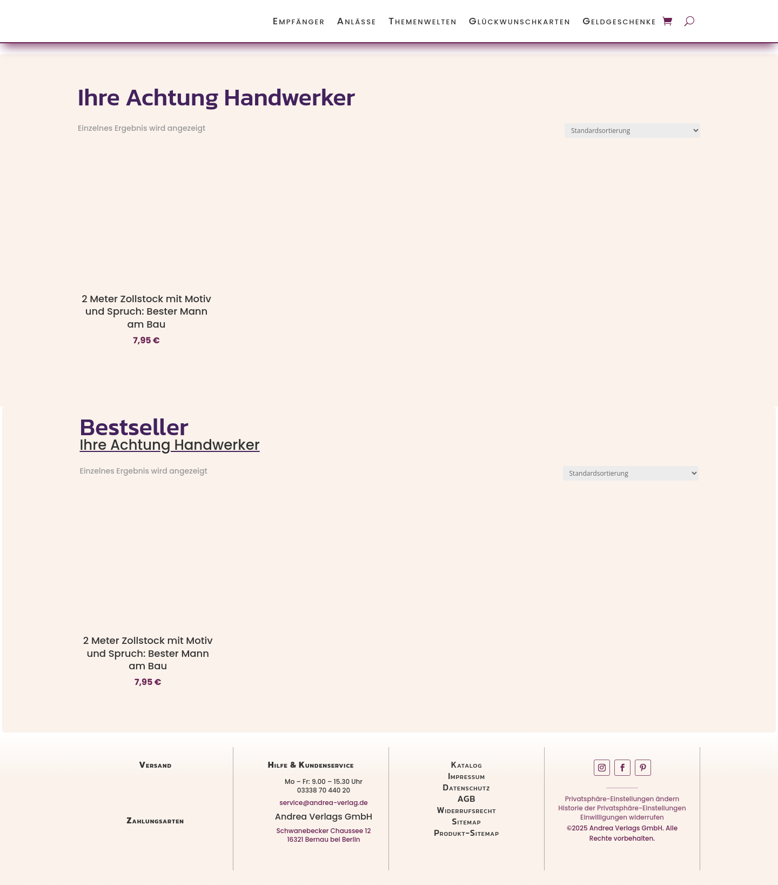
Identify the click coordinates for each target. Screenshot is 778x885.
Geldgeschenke (619, 21)
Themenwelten (422, 21)
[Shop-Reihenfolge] (632, 130)
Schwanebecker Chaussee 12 (324, 830)
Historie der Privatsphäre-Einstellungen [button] (622, 810)
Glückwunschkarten (520, 21)
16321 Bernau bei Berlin (323, 839)
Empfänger (299, 21)
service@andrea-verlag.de (323, 802)
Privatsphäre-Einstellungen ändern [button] (622, 801)
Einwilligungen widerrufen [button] (622, 819)
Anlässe (357, 21)
